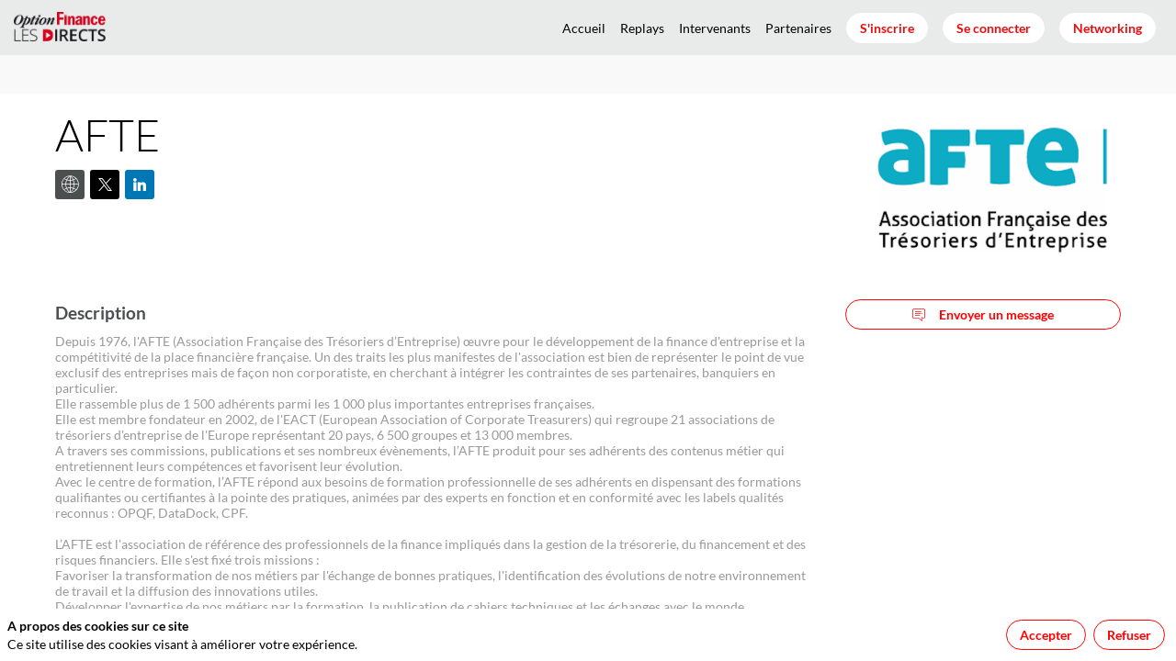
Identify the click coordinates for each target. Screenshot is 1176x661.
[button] (887, 28)
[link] (583, 27)
